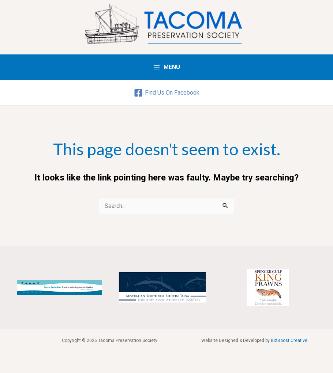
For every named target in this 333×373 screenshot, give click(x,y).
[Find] (166, 92)
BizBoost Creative (289, 340)
